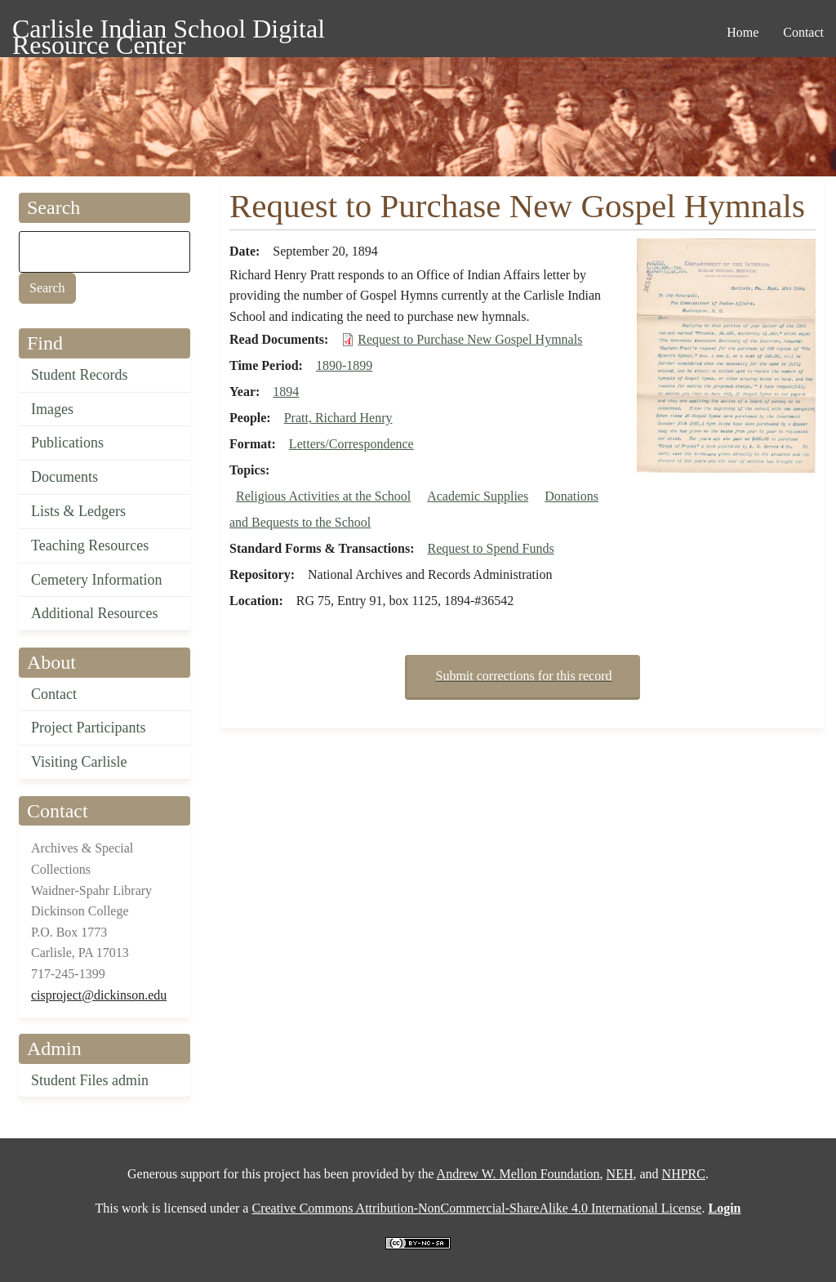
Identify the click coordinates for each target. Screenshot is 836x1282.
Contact (54, 694)
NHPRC (683, 1174)
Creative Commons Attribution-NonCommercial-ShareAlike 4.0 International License (476, 1208)
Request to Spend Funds (491, 548)
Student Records (79, 375)
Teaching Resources (90, 545)
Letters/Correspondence (351, 444)
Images (52, 409)
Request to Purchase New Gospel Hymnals (470, 339)
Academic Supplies (477, 496)
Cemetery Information (96, 580)
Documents (64, 477)
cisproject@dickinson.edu (99, 995)
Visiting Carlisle (79, 762)
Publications (67, 442)
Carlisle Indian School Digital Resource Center (168, 31)
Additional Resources (94, 613)
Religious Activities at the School (323, 496)
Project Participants (88, 727)
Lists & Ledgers (78, 511)
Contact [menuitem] (803, 32)
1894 (286, 391)
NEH (620, 1174)
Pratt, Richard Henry (338, 418)
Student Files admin (90, 1080)
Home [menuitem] (742, 32)
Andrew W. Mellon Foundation (518, 1174)
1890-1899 (344, 365)
